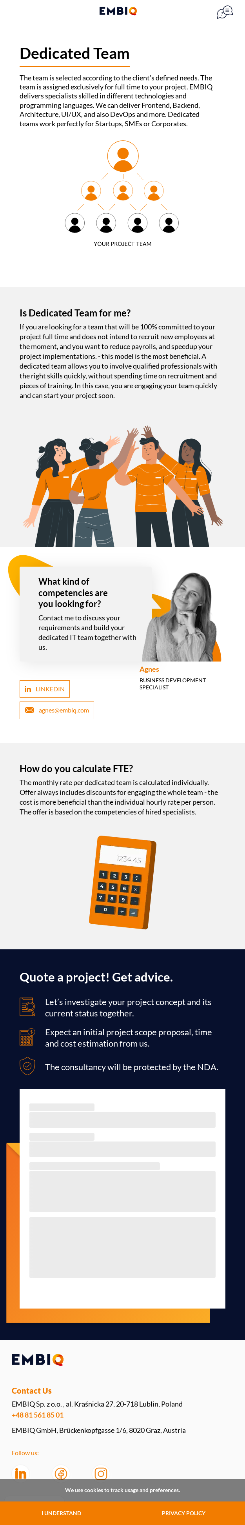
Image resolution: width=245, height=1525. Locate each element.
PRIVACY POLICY (183, 1513)
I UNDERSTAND (61, 1513)
